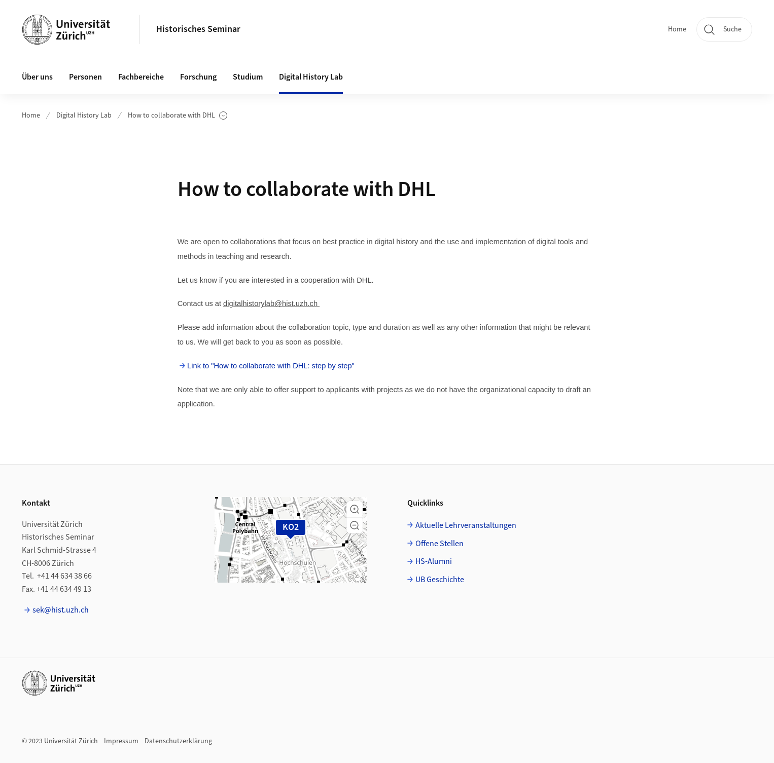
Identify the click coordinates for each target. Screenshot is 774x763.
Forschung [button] (198, 77)
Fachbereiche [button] (141, 77)
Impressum (121, 741)
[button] (354, 509)
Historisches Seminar (198, 29)
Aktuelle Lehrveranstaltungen (465, 525)
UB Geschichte (439, 579)
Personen (85, 77)
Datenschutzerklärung (178, 741)
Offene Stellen (439, 543)
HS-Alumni (433, 561)
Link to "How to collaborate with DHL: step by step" (271, 366)
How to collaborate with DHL (177, 115)
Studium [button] (248, 77)
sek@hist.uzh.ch (60, 610)
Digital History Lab (84, 115)
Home (677, 29)
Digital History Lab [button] (311, 77)
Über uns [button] (37, 77)
